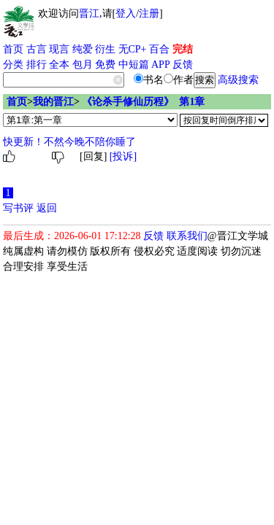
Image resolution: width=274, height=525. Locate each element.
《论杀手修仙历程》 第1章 (143, 101)
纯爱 (82, 49)
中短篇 (133, 64)
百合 (159, 49)
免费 (105, 64)
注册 (149, 13)
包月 (82, 64)
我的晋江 (53, 101)
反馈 (182, 64)
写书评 (18, 208)
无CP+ (132, 49)
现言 (59, 49)
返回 (47, 208)
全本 (59, 64)
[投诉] (123, 156)
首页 (13, 49)
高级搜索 (238, 79)
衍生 (105, 49)
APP (160, 64)
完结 (182, 49)
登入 (125, 13)
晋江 (89, 13)
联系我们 (187, 235)
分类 (13, 64)
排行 (36, 64)
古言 (36, 49)
